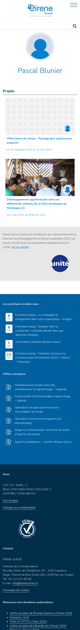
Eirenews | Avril (19, 604)
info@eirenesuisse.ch (25, 570)
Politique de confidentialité (19, 494)
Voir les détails (20, 247)
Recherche (74, 26)
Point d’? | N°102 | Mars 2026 (28, 608)
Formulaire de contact (16, 577)
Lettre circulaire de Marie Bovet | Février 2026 (38, 612)
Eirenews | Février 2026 (24, 617)
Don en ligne (10, 487)
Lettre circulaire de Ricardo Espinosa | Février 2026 (41, 600)
